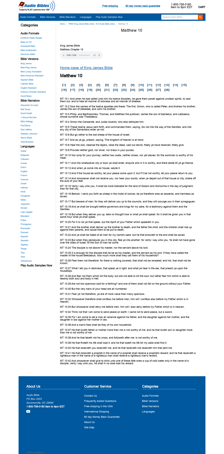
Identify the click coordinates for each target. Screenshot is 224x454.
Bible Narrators (69, 17)
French (24, 175)
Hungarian (25, 195)
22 (115, 90)
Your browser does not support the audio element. (81, 55)
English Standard (28, 87)
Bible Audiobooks (29, 50)
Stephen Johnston (29, 133)
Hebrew (24, 187)
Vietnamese (26, 260)
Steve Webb (26, 137)
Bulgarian (25, 155)
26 (149, 90)
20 (98, 90)
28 (166, 90)
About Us (89, 422)
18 (81, 90)
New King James (29, 67)
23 (124, 90)
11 (149, 85)
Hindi (23, 191)
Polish (23, 220)
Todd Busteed (27, 141)
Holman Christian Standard (33, 91)
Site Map (89, 427)
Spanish (24, 236)
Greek (23, 183)
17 (72, 90)
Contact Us (90, 395)
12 (158, 85)
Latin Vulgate (26, 212)
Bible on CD (26, 42)
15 (184, 85)
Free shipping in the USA (98, 406)
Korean (24, 207)
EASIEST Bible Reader (31, 37)
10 (141, 85)
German (24, 179)
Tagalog (24, 244)
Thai (23, 252)
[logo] (37, 6)
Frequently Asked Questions (100, 401)
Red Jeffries (26, 129)
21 (106, 90)
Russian (24, 232)
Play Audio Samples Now (109, 17)
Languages (87, 17)
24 (132, 90)
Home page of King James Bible (86, 67)
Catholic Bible (27, 83)
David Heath (26, 113)
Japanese (25, 203)
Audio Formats (29, 17)
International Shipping (96, 411)
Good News (26, 95)
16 (64, 90)
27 (158, 90)
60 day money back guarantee (143, 6)
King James (26, 63)
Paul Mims (26, 125)
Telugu (24, 248)
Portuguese (26, 224)
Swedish (25, 240)
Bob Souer (25, 109)
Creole (24, 163)
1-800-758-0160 (181, 4)
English (24, 171)
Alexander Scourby (29, 105)
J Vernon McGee (28, 117)
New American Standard (32, 75)
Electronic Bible (28, 54)
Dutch (23, 167)
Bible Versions (49, 17)
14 (175, 85)
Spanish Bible (27, 79)
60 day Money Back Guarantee (102, 417)
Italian (23, 199)
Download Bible (28, 46)
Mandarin (25, 216)
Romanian (25, 228)
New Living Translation (31, 71)
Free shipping (110, 6)
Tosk (23, 256)
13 (166, 85)
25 (141, 90)
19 (89, 90)
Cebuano (25, 159)
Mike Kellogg (27, 121)
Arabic (24, 150)
